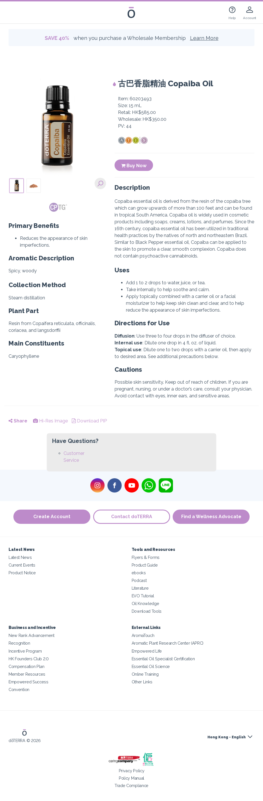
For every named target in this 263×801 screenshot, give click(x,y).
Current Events (22, 565)
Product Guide (145, 565)
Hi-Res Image (50, 421)
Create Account (51, 516)
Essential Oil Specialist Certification (163, 658)
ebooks (139, 572)
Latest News (20, 557)
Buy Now (133, 165)
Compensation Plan (26, 666)
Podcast (139, 580)
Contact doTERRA (131, 516)
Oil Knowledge (145, 603)
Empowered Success (28, 681)
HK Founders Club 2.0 (29, 658)
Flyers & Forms (146, 557)
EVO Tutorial (143, 595)
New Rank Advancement (31, 635)
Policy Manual (131, 778)
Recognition (19, 643)
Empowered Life (147, 651)
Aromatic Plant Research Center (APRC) (168, 643)
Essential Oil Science (151, 666)
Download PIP (89, 421)
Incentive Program (25, 651)
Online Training (145, 674)
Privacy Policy (131, 770)
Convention (19, 689)
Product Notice (22, 572)
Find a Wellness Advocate (211, 516)
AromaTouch (143, 635)
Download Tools (147, 611)
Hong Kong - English (226, 737)
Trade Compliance (131, 785)
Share (18, 421)
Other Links (142, 681)
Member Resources (27, 674)
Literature (140, 588)
